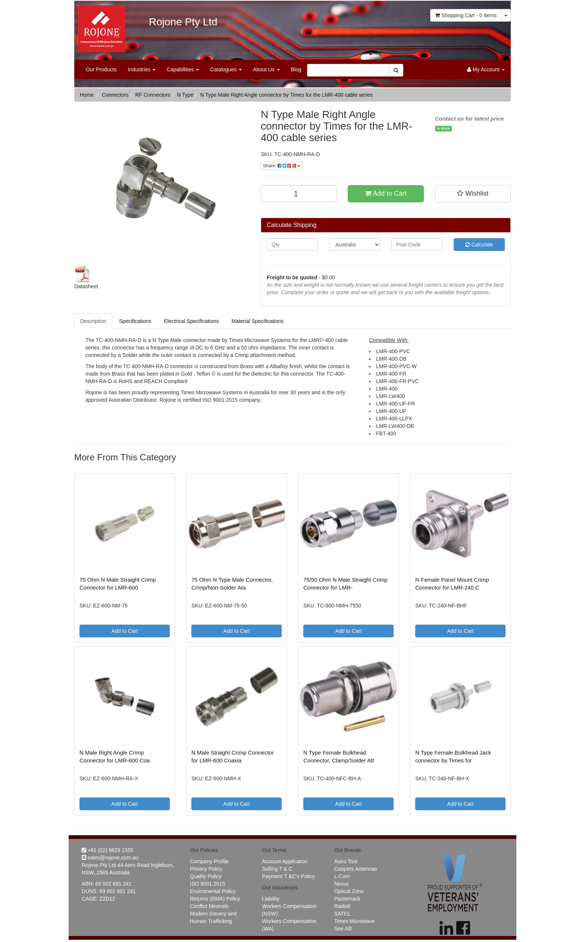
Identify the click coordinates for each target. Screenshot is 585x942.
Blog (296, 69)
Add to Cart (386, 193)
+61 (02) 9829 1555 (108, 850)
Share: (281, 165)
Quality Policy (206, 876)
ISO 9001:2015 (207, 884)
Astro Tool (345, 861)
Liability (270, 899)
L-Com (342, 876)
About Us (266, 69)
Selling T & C (277, 869)
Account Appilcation (284, 861)
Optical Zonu (349, 891)
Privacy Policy (206, 869)
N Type (185, 95)
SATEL (342, 914)
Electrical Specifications (191, 321)
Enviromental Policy (213, 891)
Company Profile (209, 861)
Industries (142, 69)
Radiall (342, 906)
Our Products (101, 69)
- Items (466, 15)
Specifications (135, 321)
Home (87, 95)
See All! (343, 929)
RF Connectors (152, 95)
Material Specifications (257, 321)
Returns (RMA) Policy (215, 899)
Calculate (479, 245)
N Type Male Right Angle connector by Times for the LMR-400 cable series (286, 95)
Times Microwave (354, 921)
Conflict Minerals (209, 906)
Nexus (341, 884)
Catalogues (226, 69)
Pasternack (347, 899)
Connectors (115, 95)
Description (93, 321)
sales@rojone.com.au (110, 858)
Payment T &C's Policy (288, 876)
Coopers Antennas (355, 869)
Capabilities (183, 69)
